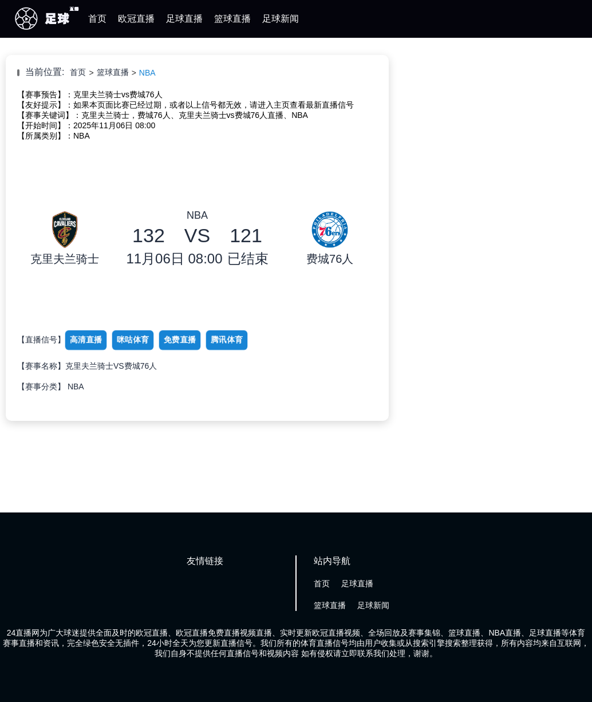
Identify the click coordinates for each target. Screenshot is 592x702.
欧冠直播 (136, 18)
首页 (97, 18)
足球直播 (184, 18)
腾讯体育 (226, 339)
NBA (147, 72)
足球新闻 (280, 18)
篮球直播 (232, 18)
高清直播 (85, 339)
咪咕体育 (132, 339)
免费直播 (179, 339)
